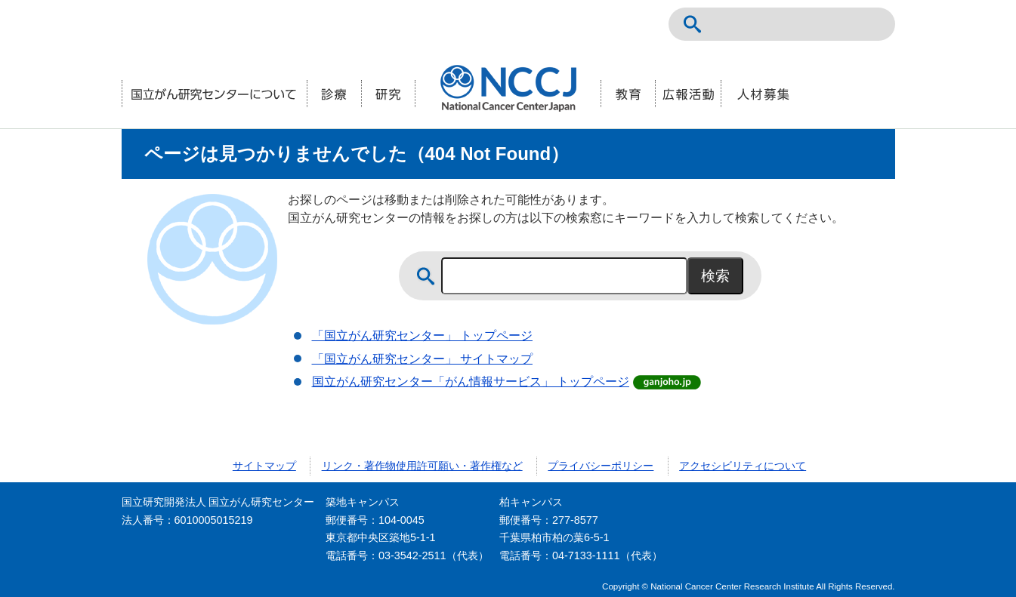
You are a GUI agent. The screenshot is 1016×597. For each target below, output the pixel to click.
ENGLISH (837, 24)
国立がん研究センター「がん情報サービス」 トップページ (470, 381)
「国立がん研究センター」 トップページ (422, 335)
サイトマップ (264, 466)
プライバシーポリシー (600, 466)
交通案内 (871, 24)
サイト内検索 (692, 24)
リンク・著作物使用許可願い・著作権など (422, 466)
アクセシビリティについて (742, 466)
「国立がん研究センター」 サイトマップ (422, 358)
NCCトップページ (804, 24)
